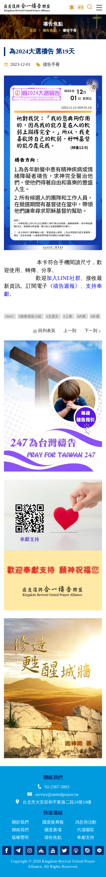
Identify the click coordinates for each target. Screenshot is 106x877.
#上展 (68, 316)
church (41, 850)
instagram (30, 850)
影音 (71, 7)
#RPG (10, 316)
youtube (53, 850)
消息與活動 (85, 822)
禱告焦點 (50, 30)
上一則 (69, 330)
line (99, 850)
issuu (87, 850)
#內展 (82, 316)
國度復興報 (53, 822)
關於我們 (20, 822)
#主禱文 (52, 316)
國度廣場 (53, 830)
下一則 (90, 330)
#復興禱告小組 (30, 316)
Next (98, 406)
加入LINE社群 (63, 278)
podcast (76, 850)
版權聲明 (20, 837)
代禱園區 (85, 830)
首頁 (33, 30)
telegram (18, 850)
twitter (64, 850)
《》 (64, 286)
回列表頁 (46, 330)
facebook (6, 850)
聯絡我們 (20, 830)
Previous (8, 406)
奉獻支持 (85, 837)
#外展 (95, 316)
